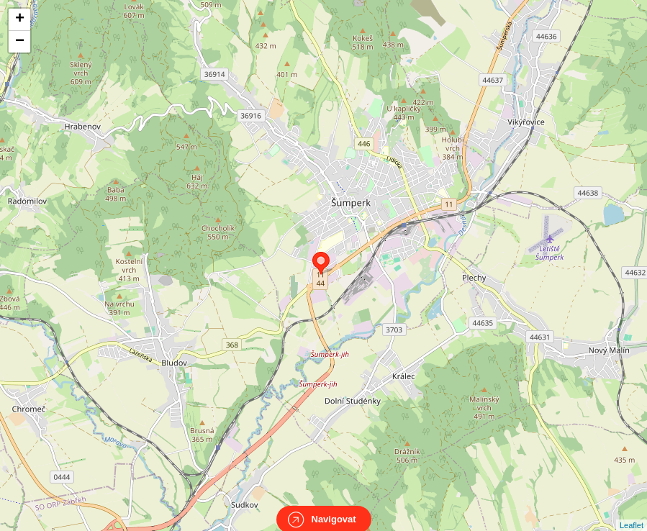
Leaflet (631, 512)
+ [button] (19, 19)
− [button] (19, 42)
